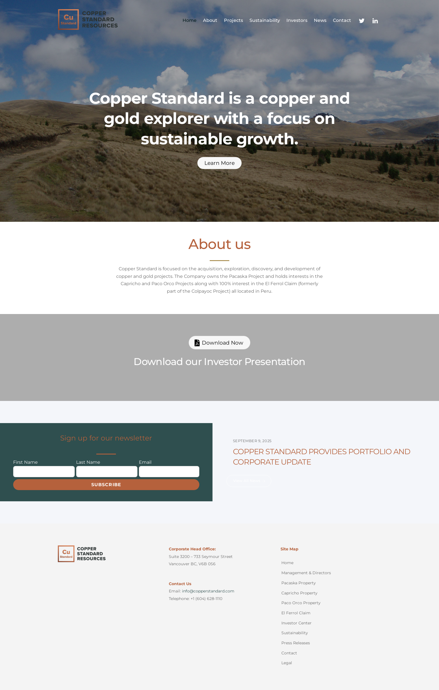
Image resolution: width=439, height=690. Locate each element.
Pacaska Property (298, 582)
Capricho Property (299, 593)
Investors (296, 20)
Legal (286, 662)
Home (190, 20)
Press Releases (295, 642)
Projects (233, 20)
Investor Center (296, 623)
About (210, 20)
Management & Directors (306, 572)
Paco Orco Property (301, 602)
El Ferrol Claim (295, 612)
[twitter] (361, 20)
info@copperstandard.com (208, 591)
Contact (342, 20)
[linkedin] (375, 20)
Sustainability (264, 20)
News (320, 20)
